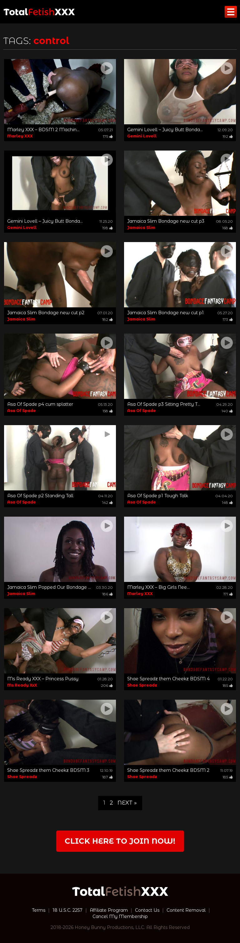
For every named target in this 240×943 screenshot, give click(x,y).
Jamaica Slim (141, 227)
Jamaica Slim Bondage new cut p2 (45, 312)
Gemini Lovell (142, 136)
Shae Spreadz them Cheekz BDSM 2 (168, 770)
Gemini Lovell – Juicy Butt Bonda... (165, 129)
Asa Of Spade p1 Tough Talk (157, 496)
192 (227, 136)
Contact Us (147, 910)
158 (107, 411)
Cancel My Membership (120, 916)
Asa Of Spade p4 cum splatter (40, 404)
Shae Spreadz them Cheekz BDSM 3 (48, 770)
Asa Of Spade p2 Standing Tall (40, 496)
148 (227, 502)
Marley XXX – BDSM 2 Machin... (43, 129)
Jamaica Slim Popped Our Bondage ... (49, 587)
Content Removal (186, 910)
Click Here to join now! (120, 841)
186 (107, 594)
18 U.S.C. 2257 (67, 910)
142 (107, 502)
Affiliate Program (109, 910)
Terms (38, 910)
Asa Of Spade (21, 410)
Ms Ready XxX (22, 685)
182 (107, 319)
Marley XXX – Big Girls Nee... (158, 587)
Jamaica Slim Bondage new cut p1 (165, 312)
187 (107, 777)
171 (228, 594)
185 (227, 685)
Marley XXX (20, 136)
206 (107, 685)
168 (227, 228)
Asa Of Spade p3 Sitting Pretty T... (163, 404)
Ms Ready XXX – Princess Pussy (42, 679)
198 (107, 228)
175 (108, 136)
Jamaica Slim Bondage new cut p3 (165, 221)
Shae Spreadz (142, 685)
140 (227, 411)
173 (227, 319)
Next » (127, 802)
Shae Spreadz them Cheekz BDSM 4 (168, 679)
